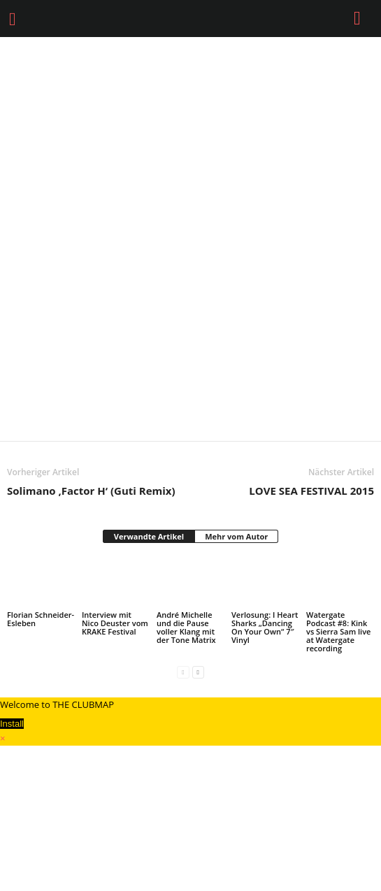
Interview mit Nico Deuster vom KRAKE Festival (115, 623)
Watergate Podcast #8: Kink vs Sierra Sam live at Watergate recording (338, 631)
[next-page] (198, 672)
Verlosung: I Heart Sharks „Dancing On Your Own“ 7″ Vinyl (264, 627)
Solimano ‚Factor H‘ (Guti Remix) (91, 491)
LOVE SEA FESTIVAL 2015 (311, 491)
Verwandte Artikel (149, 536)
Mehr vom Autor (236, 536)
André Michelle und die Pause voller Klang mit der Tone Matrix (186, 627)
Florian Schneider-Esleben (40, 618)
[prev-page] (183, 672)
